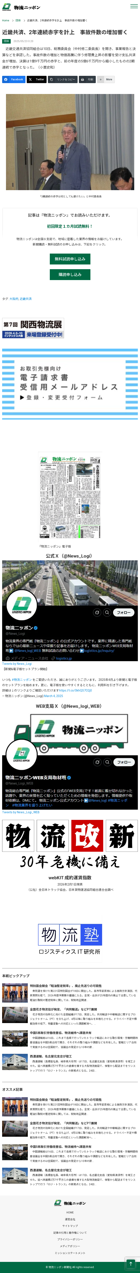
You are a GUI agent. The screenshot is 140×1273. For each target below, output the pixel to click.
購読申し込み (70, 274)
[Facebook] (13, 79)
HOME (70, 1212)
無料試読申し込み (70, 259)
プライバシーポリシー (70, 1239)
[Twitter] (37, 79)
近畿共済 (26, 299)
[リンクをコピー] (63, 79)
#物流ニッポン (22, 679)
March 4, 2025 (53, 696)
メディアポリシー (70, 1246)
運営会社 (70, 1219)
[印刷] (87, 79)
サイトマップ (70, 1226)
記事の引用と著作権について (70, 1232)
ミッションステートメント (70, 1253)
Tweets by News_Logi (17, 663)
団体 (18, 20)
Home (5, 20)
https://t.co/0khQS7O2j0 (75, 690)
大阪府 (13, 299)
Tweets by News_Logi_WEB (21, 812)
